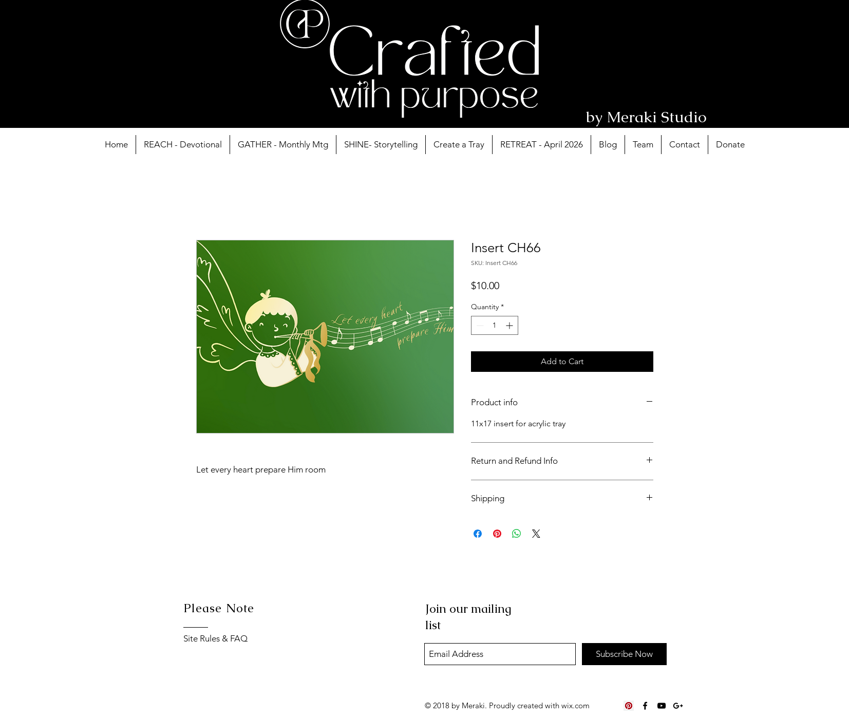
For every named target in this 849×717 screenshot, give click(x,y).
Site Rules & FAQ (215, 638)
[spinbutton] (494, 325)
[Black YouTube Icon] (661, 706)
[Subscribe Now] (624, 654)
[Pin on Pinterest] (497, 533)
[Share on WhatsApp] (517, 533)
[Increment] (510, 325)
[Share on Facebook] (477, 533)
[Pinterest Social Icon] (629, 706)
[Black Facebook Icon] (645, 706)
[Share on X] (536, 533)
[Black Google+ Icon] (678, 706)
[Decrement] (479, 325)
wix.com (575, 705)
